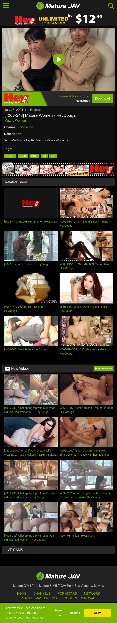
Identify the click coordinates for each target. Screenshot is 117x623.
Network (92, 593)
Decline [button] (75, 612)
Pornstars (67, 593)
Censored (10, 156)
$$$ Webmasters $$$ (39, 598)
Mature (34, 156)
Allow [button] (97, 612)
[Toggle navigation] (6, 6)
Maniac (23, 156)
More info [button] (58, 613)
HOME (21, 593)
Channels (42, 593)
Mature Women (15, 120)
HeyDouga (25, 127)
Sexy (53, 156)
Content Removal (79, 598)
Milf (44, 156)
